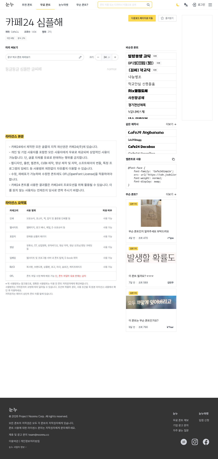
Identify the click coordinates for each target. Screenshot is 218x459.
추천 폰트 (27, 4)
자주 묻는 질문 (181, 430)
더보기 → (171, 124)
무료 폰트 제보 (181, 420)
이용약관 (13, 441)
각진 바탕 (10, 38)
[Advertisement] (60, 103)
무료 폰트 (45, 4)
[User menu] (186, 4)
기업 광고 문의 (181, 425)
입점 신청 (204, 420)
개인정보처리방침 (30, 441)
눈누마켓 (63, 4)
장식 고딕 (21, 38)
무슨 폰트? (82, 4)
